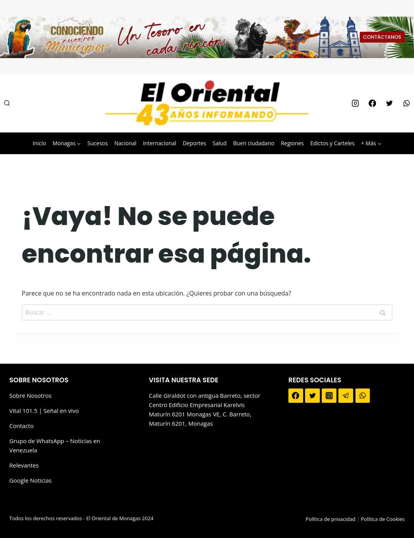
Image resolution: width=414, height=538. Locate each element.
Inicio (39, 143)
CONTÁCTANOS (382, 37)
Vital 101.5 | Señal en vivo (44, 410)
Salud (219, 143)
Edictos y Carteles (332, 143)
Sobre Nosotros (30, 395)
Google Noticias (30, 480)
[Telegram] (345, 395)
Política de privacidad (330, 519)
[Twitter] (389, 103)
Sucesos (98, 143)
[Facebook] (372, 103)
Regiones (292, 143)
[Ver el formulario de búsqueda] (7, 103)
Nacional (125, 143)
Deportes (194, 143)
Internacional (159, 143)
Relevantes (24, 465)
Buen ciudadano (253, 143)
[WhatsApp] (406, 103)
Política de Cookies (383, 519)
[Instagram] (355, 103)
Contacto (21, 426)
